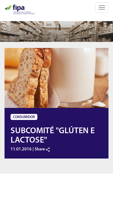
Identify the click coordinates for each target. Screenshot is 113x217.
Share (42, 149)
